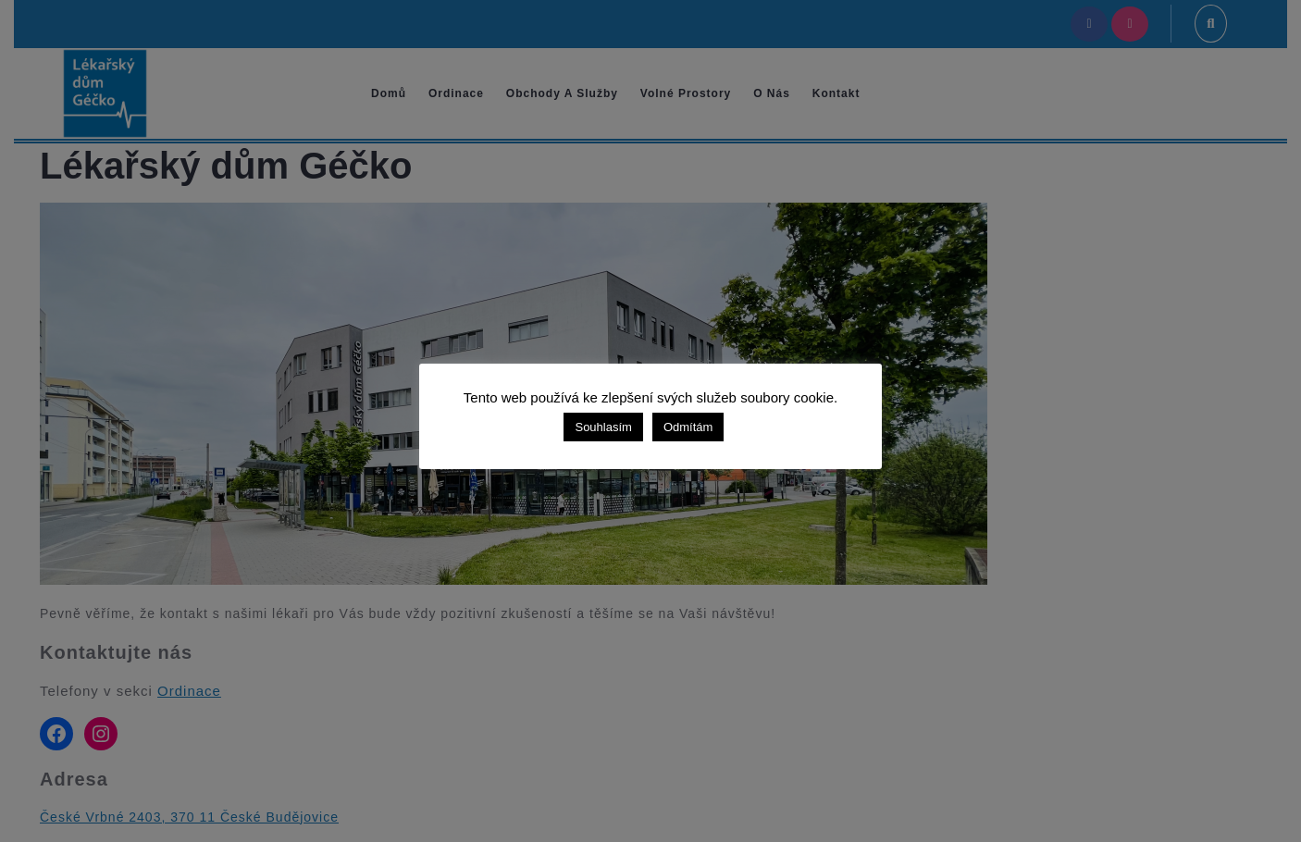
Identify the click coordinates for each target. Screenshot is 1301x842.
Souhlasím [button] (603, 427)
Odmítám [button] (687, 427)
